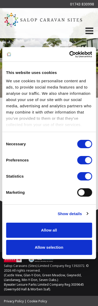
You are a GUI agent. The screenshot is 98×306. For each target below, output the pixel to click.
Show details (70, 213)
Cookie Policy (37, 301)
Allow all (49, 230)
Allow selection (49, 247)
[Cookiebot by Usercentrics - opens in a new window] (70, 54)
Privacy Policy (14, 301)
